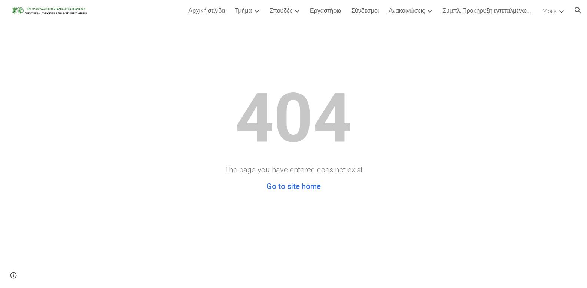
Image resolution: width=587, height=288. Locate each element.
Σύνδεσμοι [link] (365, 10)
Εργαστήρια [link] (325, 10)
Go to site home (294, 186)
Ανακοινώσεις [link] (407, 10)
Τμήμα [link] (243, 10)
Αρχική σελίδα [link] (206, 10)
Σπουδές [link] (281, 10)
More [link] (549, 10)
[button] (578, 10)
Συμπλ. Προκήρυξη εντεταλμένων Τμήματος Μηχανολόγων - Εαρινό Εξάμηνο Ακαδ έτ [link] (487, 10)
